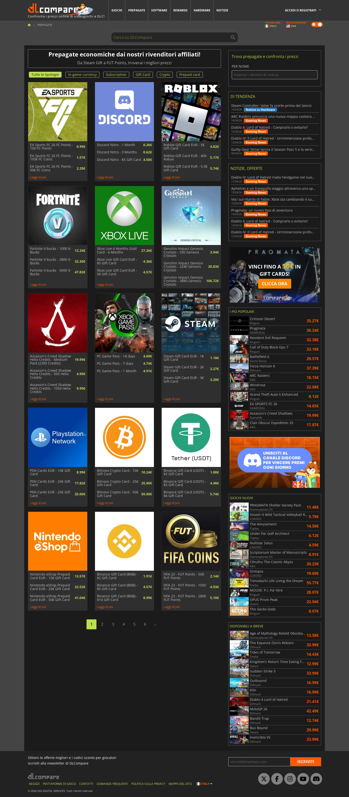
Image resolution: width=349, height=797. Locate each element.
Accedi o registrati (300, 10)
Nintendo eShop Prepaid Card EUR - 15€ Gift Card (50, 576)
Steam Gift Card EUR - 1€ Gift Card (184, 358)
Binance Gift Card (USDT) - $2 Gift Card (185, 472)
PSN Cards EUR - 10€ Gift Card (50, 472)
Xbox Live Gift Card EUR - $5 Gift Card (117, 261)
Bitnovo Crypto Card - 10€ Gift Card (117, 472)
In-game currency (82, 74)
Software (159, 10)
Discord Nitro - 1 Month (116, 145)
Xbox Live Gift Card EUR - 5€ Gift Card (117, 272)
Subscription (116, 74)
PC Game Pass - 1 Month (116, 371)
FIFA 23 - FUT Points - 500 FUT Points (184, 576)
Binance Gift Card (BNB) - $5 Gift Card (117, 587)
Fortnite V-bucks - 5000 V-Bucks (50, 272)
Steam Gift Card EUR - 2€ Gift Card (184, 368)
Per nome (275, 71)
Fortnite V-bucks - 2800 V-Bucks (50, 261)
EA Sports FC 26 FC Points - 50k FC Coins (51, 168)
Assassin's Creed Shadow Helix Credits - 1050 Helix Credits (50, 388)
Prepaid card (189, 74)
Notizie (222, 10)
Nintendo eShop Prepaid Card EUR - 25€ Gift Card (50, 587)
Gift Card (143, 74)
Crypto (164, 74)
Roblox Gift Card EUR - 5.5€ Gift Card (185, 168)
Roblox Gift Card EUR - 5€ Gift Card (184, 146)
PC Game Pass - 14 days (116, 356)
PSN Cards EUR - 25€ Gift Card (50, 493)
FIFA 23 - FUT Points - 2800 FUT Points (185, 597)
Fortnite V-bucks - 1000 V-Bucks (50, 250)
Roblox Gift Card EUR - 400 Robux (185, 157)
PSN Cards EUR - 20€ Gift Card (50, 483)
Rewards (180, 10)
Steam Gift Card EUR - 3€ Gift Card (184, 379)
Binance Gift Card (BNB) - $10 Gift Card (117, 597)
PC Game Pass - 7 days (115, 363)
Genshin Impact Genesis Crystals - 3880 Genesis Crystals (183, 281)
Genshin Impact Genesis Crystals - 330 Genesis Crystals (183, 252)
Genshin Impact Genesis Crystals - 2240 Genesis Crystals (183, 266)
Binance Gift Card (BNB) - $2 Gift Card (117, 576)
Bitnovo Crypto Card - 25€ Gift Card (117, 483)
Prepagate (136, 10)
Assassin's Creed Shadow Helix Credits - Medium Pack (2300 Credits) (50, 360)
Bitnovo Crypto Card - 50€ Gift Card (117, 493)
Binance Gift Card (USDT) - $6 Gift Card (185, 493)
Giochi (116, 10)
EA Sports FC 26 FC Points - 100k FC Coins (51, 157)
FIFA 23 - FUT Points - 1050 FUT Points (185, 587)
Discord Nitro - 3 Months (117, 152)
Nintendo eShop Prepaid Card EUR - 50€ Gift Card (50, 597)
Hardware (202, 10)
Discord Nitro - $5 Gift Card (119, 159)
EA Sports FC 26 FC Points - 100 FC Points (51, 146)
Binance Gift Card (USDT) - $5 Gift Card (185, 483)
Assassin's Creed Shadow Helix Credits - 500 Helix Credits (50, 374)
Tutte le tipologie (45, 74)
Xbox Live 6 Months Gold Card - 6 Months (117, 250)
